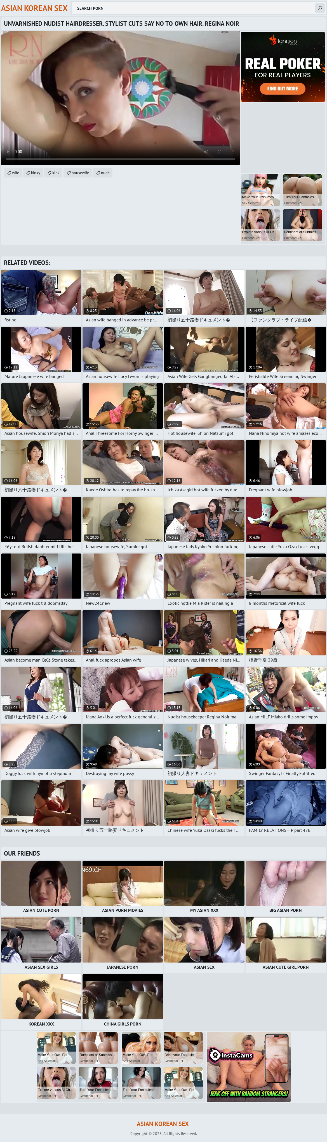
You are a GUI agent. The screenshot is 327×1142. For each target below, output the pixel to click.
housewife (80, 172)
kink (56, 172)
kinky (35, 172)
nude (105, 172)
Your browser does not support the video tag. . (120, 98)
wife (15, 172)
